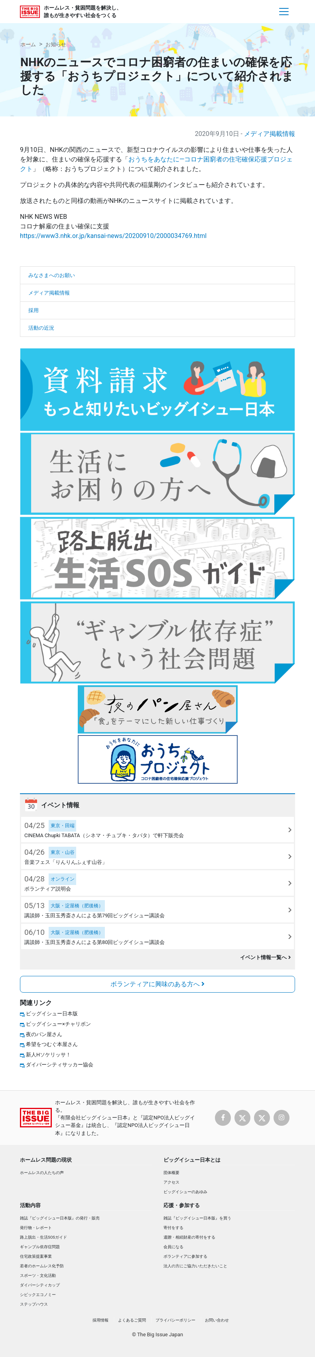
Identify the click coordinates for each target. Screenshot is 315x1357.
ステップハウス (34, 1304)
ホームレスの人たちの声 (42, 1172)
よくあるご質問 (132, 1320)
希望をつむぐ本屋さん (52, 1044)
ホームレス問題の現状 (46, 1160)
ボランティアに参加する (185, 1256)
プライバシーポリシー (175, 1320)
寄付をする (173, 1227)
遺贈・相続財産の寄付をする (189, 1237)
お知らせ (55, 44)
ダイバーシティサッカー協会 (59, 1065)
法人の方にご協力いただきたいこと (195, 1266)
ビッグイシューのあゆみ (185, 1192)
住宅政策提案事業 (36, 1256)
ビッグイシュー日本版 (52, 1014)
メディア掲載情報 (269, 134)
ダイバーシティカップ (40, 1285)
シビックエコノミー (38, 1294)
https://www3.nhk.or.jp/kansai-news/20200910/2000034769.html (113, 236)
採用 (33, 310)
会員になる (173, 1247)
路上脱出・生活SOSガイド (43, 1237)
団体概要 (171, 1172)
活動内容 (30, 1205)
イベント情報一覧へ (265, 957)
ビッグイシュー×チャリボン (58, 1024)
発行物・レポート (36, 1227)
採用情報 (100, 1320)
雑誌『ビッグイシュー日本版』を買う (197, 1218)
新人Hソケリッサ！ (48, 1055)
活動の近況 (41, 328)
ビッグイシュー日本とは (191, 1160)
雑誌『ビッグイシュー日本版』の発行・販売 (60, 1218)
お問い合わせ (217, 1320)
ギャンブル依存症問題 (40, 1247)
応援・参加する (181, 1205)
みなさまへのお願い (51, 275)
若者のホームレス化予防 (42, 1266)
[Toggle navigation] (284, 12)
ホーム (28, 44)
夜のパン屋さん (44, 1034)
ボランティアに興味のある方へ (157, 984)
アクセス (171, 1182)
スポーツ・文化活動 (38, 1275)
